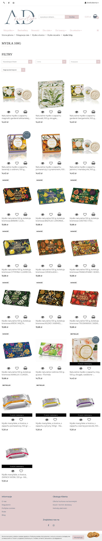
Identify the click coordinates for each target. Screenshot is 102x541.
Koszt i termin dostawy (62, 505)
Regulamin (6, 505)
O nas (4, 501)
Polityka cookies (8, 508)
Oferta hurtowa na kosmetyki (65, 501)
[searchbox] (83, 62)
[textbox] (49, 62)
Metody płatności (60, 508)
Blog (3, 515)
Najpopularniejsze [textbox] (10, 70)
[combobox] (51, 62)
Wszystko (8, 30)
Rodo (4, 512)
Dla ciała (47, 30)
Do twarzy (60, 30)
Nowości (35, 30)
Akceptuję (78, 537)
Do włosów (76, 30)
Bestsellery (23, 30)
